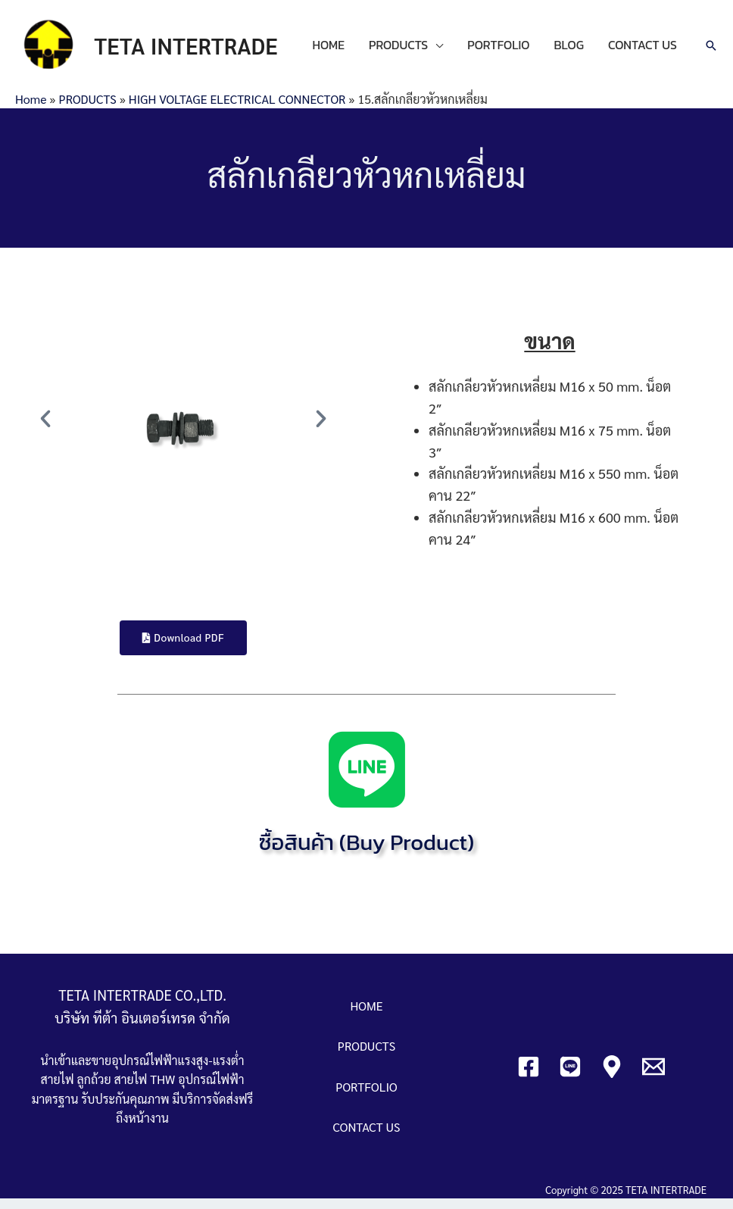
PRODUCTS (405, 40)
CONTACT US (353, 60)
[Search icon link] (711, 51)
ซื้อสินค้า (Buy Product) (366, 851)
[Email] (653, 1076)
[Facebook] (528, 1076)
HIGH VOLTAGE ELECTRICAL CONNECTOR (237, 109)
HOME (335, 40)
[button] (45, 428)
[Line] (570, 1076)
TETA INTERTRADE (198, 50)
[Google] (611, 1076)
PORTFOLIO (505, 40)
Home (30, 109)
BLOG (575, 40)
